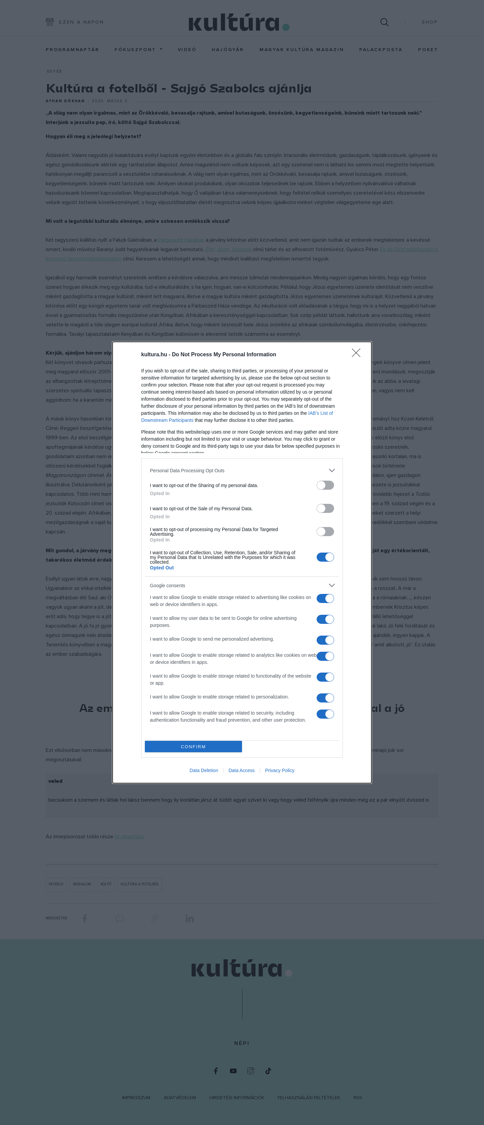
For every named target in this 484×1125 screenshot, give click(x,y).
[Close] (358, 355)
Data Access (242, 770)
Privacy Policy (279, 770)
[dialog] (242, 562)
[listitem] (242, 470)
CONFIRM (193, 746)
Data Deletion (204, 770)
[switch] (325, 485)
